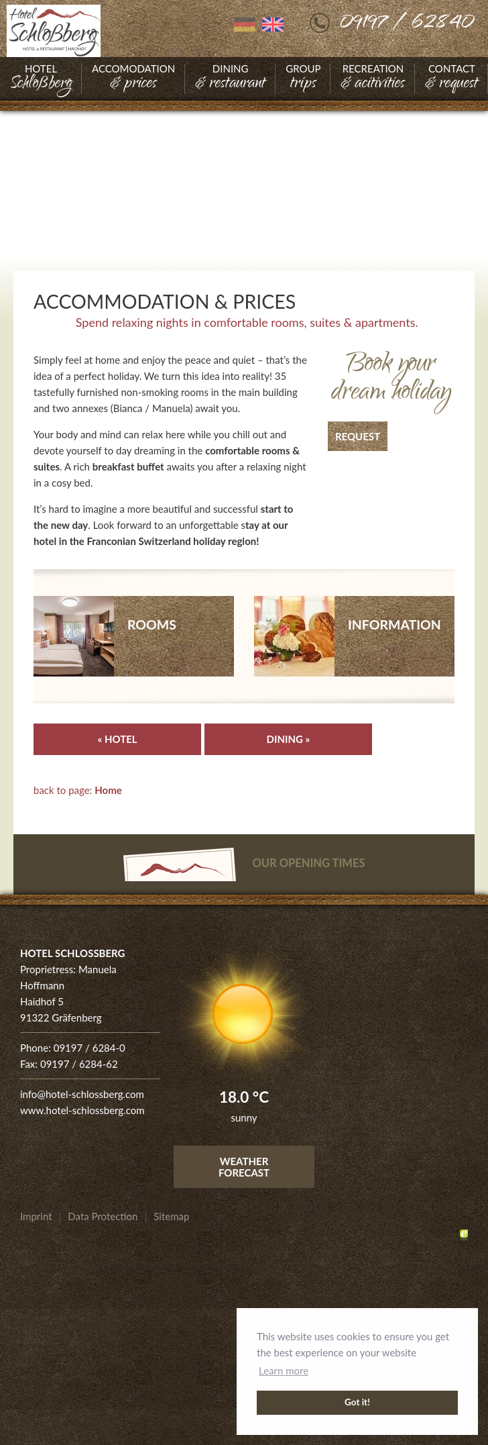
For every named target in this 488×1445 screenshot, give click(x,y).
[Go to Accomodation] (133, 79)
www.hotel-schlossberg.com (82, 1110)
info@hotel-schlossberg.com (82, 1094)
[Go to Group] (303, 79)
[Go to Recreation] (372, 79)
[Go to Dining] (230, 79)
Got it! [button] (357, 1402)
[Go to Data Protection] (102, 1216)
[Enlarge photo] (244, 211)
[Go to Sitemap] (171, 1216)
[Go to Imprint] (36, 1216)
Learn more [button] (283, 1370)
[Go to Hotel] (41, 79)
